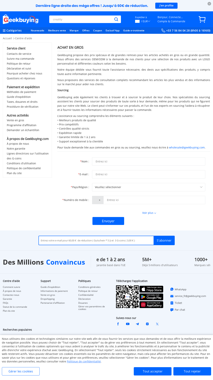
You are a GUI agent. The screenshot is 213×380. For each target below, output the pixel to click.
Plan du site (14, 173)
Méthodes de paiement (21, 92)
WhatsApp (178, 289)
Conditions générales (89, 287)
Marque (74, 30)
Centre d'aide (23, 38)
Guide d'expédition (19, 97)
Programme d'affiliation (21, 125)
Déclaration (84, 299)
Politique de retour (19, 63)
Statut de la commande (15, 307)
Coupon (97, 30)
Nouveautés (37, 30)
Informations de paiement (54, 291)
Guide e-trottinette (134, 30)
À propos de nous (18, 143)
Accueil (7, 38)
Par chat (177, 310)
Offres (85, 30)
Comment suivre (11, 287)
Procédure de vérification (22, 106)
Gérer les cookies (20, 371)
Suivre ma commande (20, 58)
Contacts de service (19, 54)
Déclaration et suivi (19, 68)
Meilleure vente (57, 30)
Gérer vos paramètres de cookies (91, 307)
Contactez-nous (11, 295)
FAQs (5, 303)
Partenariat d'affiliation (53, 303)
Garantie (7, 299)
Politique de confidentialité (24, 168)
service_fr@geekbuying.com (188, 296)
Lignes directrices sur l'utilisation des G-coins (28, 156)
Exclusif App (112, 30)
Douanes (83, 303)
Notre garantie (16, 148)
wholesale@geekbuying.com (187, 147)
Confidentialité (86, 295)
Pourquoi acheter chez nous (24, 73)
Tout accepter (153, 371)
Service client (16, 48)
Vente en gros (15, 120)
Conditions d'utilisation (21, 163)
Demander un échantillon (23, 130)
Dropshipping (48, 299)
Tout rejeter (192, 371)
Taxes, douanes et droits (22, 101)
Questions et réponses (21, 78)
